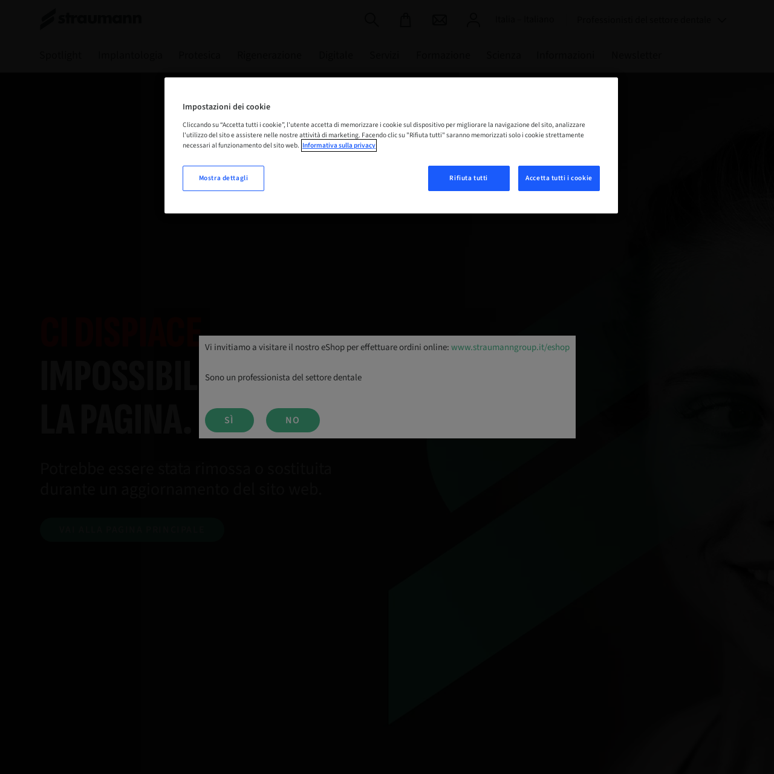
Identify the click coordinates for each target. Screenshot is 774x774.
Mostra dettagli (224, 178)
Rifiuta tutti (468, 178)
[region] (391, 145)
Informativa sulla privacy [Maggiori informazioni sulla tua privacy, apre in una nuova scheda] (339, 145)
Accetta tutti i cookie (559, 178)
